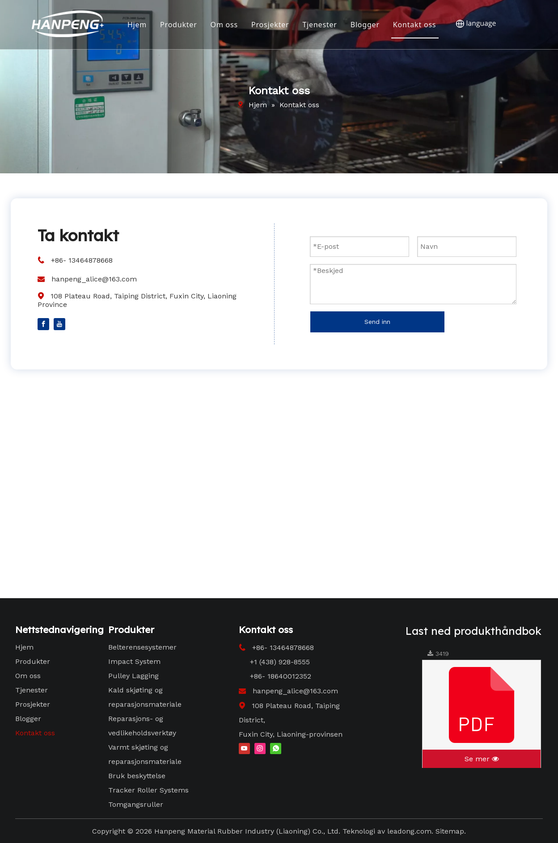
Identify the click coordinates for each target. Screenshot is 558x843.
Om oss (223, 24)
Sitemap (449, 831)
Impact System (134, 661)
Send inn (377, 321)
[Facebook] (43, 323)
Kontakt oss (414, 24)
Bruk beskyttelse (136, 776)
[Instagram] (260, 748)
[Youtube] (59, 323)
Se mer (482, 759)
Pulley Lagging (133, 675)
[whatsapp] (275, 748)
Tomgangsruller (135, 804)
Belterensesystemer (142, 647)
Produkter (178, 24)
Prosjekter (269, 24)
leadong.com (409, 831)
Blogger (364, 24)
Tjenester (319, 24)
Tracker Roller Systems (148, 790)
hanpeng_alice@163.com (94, 279)
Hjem (136, 24)
